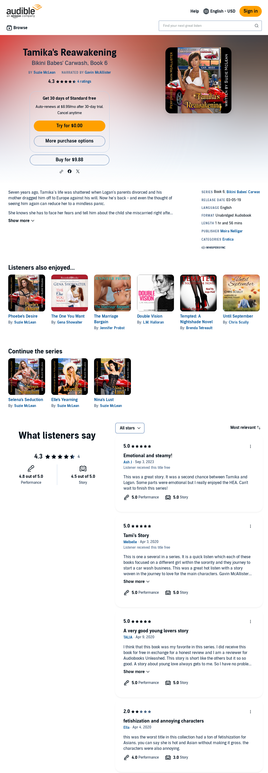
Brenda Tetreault (199, 328)
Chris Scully (239, 322)
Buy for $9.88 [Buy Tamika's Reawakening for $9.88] (69, 160)
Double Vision (149, 316)
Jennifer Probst (112, 328)
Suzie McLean (25, 322)
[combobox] (210, 26)
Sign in (251, 11)
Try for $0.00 (69, 126)
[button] (61, 171)
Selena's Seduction (25, 399)
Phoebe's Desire (23, 316)
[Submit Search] (257, 26)
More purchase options (69, 141)
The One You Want (68, 316)
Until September (238, 316)
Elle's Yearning (64, 399)
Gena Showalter (69, 322)
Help (194, 11)
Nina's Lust (104, 399)
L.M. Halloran (153, 322)
